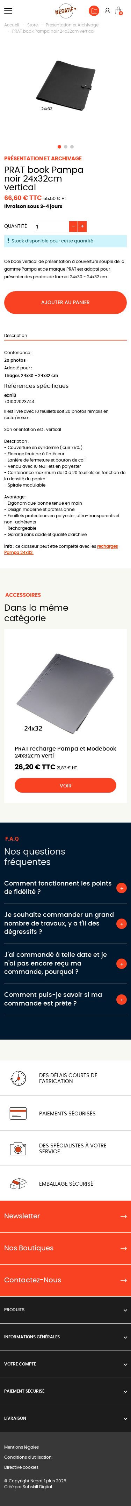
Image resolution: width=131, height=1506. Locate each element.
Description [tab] (15, 336)
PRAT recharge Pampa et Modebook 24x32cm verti (65, 752)
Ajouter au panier (65, 302)
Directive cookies (21, 1467)
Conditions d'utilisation (28, 1457)
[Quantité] (51, 226)
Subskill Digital (37, 1487)
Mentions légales (21, 1447)
